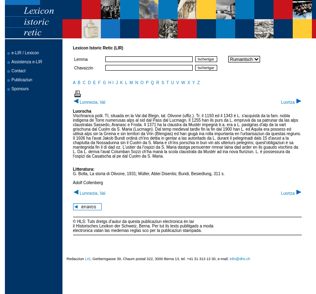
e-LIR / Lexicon (25, 53)
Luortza (291, 102)
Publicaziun (21, 80)
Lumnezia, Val (89, 102)
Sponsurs (20, 89)
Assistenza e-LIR (26, 62)
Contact (18, 71)
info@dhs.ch (240, 259)
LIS (88, 259)
